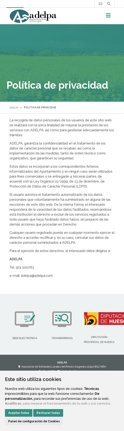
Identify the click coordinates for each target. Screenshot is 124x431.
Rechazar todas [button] (48, 412)
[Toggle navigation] (108, 16)
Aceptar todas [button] (18, 412)
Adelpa (14, 107)
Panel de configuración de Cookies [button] (34, 421)
